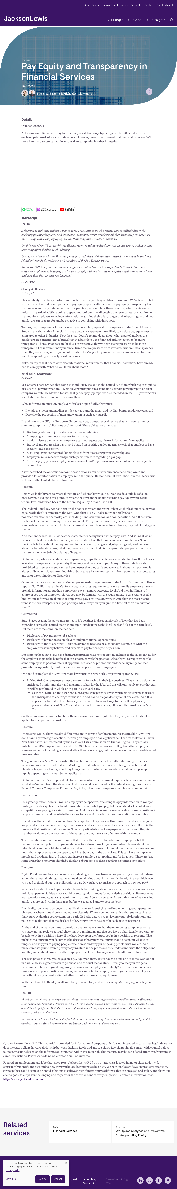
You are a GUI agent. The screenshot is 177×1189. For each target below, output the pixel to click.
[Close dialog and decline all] (66, 1162)
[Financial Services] (80, 1132)
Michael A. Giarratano (77, 93)
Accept (58, 1179)
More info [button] (11, 1179)
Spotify (27, 209)
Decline (43, 1179)
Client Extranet (164, 5)
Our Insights (156, 20)
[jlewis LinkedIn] (140, 1180)
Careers (96, 5)
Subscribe (136, 5)
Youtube (67, 209)
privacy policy (13, 1170)
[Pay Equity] (143, 1132)
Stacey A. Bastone (48, 93)
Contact (149, 5)
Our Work (135, 20)
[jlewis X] (149, 1180)
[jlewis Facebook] (158, 1180)
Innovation (109, 5)
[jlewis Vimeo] (168, 1180)
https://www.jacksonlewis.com (23, 1079)
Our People (115, 20)
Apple (46, 209)
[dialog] (36, 1173)
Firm (86, 5)
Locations (122, 5)
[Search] (169, 20)
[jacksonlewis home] (25, 17)
